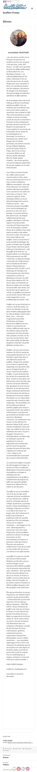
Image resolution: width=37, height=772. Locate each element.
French (7, 1)
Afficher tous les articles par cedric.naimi (19, 742)
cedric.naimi (18, 749)
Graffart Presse (11, 12)
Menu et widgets (32, 10)
